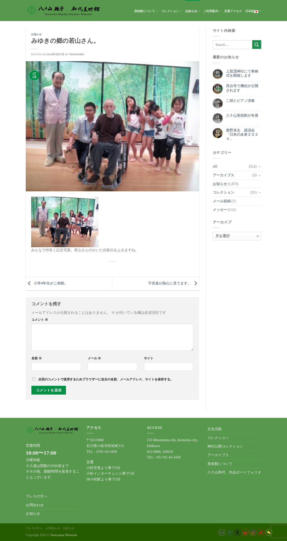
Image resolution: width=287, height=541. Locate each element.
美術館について (146, 11)
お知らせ (192, 11)
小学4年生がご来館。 (47, 283)
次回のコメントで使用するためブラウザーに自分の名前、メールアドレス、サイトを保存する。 (105, 379)
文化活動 (214, 429)
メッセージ (222, 210)
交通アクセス (233, 11)
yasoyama (76, 54)
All (215, 166)
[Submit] (256, 44)
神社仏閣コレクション (225, 446)
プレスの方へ (36, 496)
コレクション (171, 11)
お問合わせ (35, 505)
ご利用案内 (212, 11)
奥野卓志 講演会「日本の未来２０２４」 (242, 134)
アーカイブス (223, 175)
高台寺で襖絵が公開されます (242, 88)
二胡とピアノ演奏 (240, 101)
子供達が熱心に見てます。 (173, 283)
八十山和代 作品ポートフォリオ (234, 472)
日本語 (253, 11)
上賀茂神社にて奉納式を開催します (242, 73)
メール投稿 (222, 201)
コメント (39, 319)
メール (94, 358)
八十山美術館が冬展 (242, 115)
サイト (148, 358)
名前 (36, 358)
